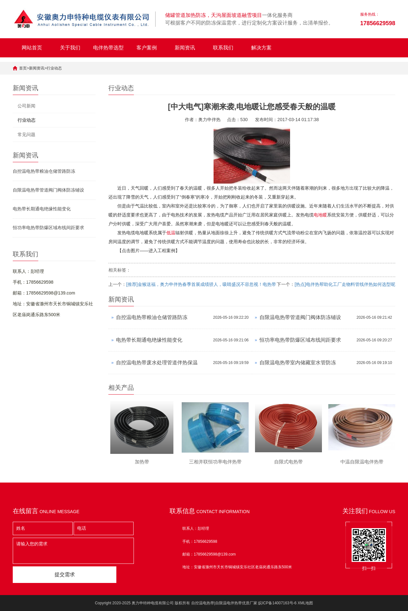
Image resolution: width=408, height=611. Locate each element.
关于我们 (70, 47)
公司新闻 (26, 105)
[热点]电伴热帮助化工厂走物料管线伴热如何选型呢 (345, 284)
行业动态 (54, 68)
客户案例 (146, 47)
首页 (23, 68)
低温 (170, 232)
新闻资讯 (185, 47)
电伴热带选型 (108, 47)
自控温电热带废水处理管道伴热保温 (157, 362)
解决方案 (261, 47)
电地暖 (320, 214)
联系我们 (223, 47)
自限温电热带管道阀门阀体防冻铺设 (48, 190)
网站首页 (32, 47)
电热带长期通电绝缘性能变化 (42, 208)
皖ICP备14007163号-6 (277, 603)
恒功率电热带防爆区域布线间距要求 (48, 227)
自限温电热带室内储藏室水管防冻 (297, 362)
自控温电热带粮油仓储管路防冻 (44, 171)
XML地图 (305, 603)
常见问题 (26, 134)
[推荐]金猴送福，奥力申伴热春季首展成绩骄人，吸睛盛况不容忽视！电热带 (201, 284)
